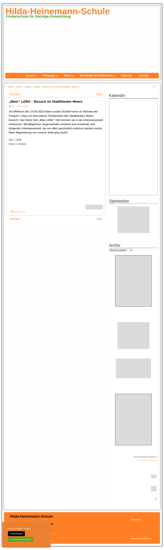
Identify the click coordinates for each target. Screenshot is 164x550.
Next (101, 94)
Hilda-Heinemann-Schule (57, 11)
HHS (10, 86)
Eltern (69, 75)
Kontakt (144, 75)
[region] (82, 47)
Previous (13, 94)
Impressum (136, 519)
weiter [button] (154, 46)
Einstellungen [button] (16, 533)
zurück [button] (9, 46)
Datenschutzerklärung (141, 538)
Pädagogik (51, 75)
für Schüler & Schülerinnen (98, 75)
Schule (32, 75)
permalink (19, 211)
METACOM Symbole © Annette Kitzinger (147, 460)
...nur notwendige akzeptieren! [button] (20, 539)
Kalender (126, 75)
